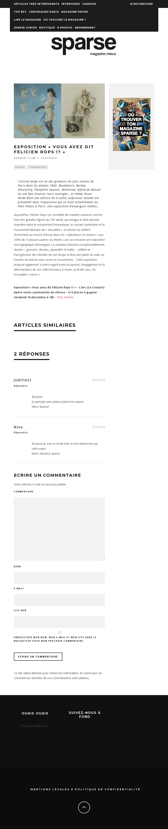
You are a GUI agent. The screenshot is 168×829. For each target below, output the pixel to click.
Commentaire (24, 492)
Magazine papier (74, 11)
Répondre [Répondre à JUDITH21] (21, 386)
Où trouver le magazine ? (64, 19)
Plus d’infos (65, 297)
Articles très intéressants (36, 3)
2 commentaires (37, 167)
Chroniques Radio (44, 11)
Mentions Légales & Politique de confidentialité (85, 789)
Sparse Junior (25, 27)
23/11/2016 (98, 380)
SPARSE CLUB (25, 158)
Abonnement (85, 27)
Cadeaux (89, 3)
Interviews (71, 3)
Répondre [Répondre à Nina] (21, 433)
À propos (64, 27)
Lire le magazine (27, 19)
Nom (18, 567)
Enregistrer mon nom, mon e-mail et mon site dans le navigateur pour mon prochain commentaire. (55, 639)
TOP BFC (20, 11)
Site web (20, 610)
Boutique (47, 27)
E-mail (19, 588)
